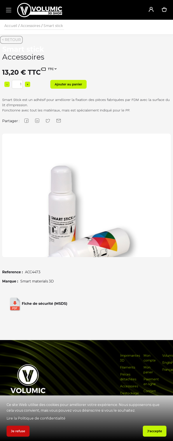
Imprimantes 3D (130, 358)
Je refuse (18, 431)
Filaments (127, 367)
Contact (149, 391)
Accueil (10, 26)
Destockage (129, 393)
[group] (86, 218)
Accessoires (30, 26)
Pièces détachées (128, 376)
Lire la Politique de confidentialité (36, 418)
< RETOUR (11, 40)
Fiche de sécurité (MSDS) (37, 304)
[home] (77, 10)
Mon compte (149, 358)
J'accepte (154, 431)
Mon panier (148, 369)
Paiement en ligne (151, 381)
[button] (7, 9)
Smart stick (53, 26)
